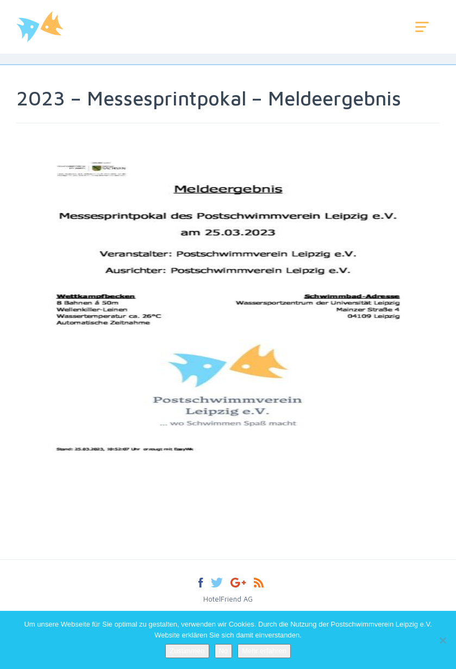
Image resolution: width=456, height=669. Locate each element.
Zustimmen (187, 651)
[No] (442, 640)
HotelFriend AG (228, 599)
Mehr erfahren (264, 651)
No (223, 651)
